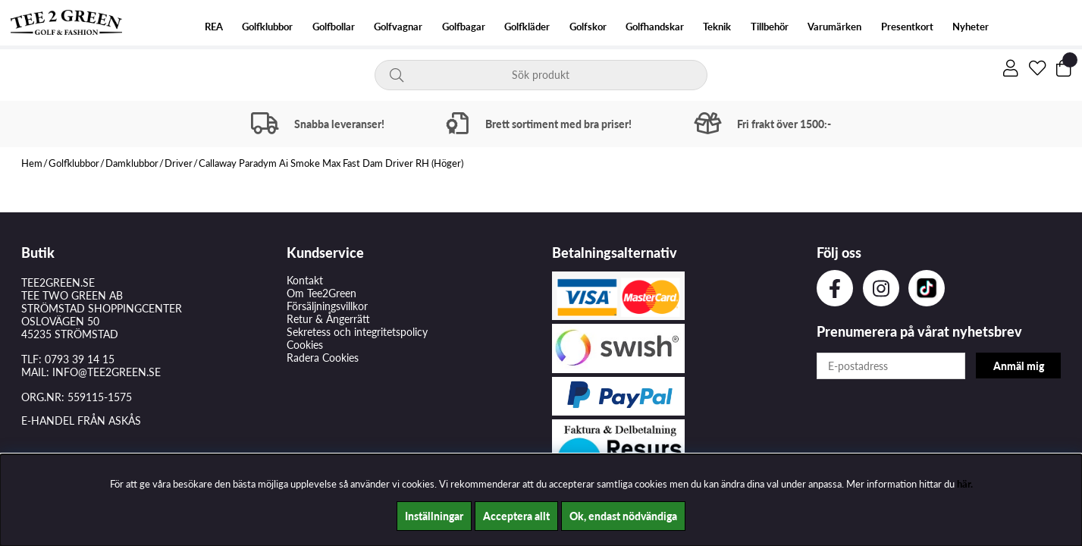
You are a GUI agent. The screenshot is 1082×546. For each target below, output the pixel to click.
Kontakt (305, 280)
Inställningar (434, 516)
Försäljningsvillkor (327, 306)
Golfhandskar (655, 27)
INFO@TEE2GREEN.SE (106, 372)
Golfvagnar (398, 27)
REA (214, 27)
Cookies (305, 344)
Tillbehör (770, 27)
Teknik (717, 27)
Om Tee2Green (321, 293)
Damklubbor (131, 163)
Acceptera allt (516, 516)
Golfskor (588, 27)
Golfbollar (333, 27)
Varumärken (834, 27)
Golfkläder (527, 27)
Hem (31, 163)
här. (965, 484)
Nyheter (970, 27)
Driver (179, 163)
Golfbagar (463, 27)
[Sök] (541, 75)
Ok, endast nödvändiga (623, 516)
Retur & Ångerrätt (328, 318)
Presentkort (907, 27)
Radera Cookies (323, 357)
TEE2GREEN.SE (58, 282)
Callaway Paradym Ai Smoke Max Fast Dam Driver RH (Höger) (331, 163)
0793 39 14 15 (79, 359)
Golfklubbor (267, 27)
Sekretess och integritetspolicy (357, 331)
